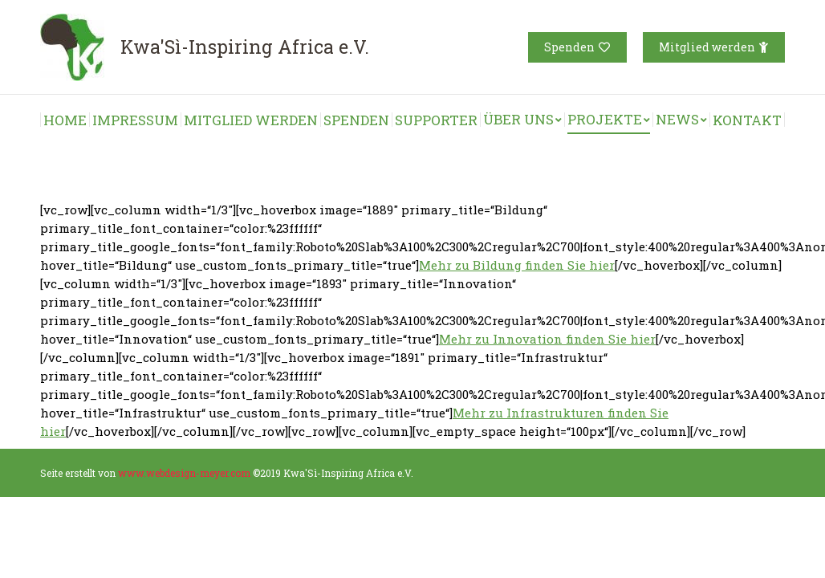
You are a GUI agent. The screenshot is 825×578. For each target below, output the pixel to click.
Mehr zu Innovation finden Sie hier (547, 339)
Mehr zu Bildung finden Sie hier (517, 265)
